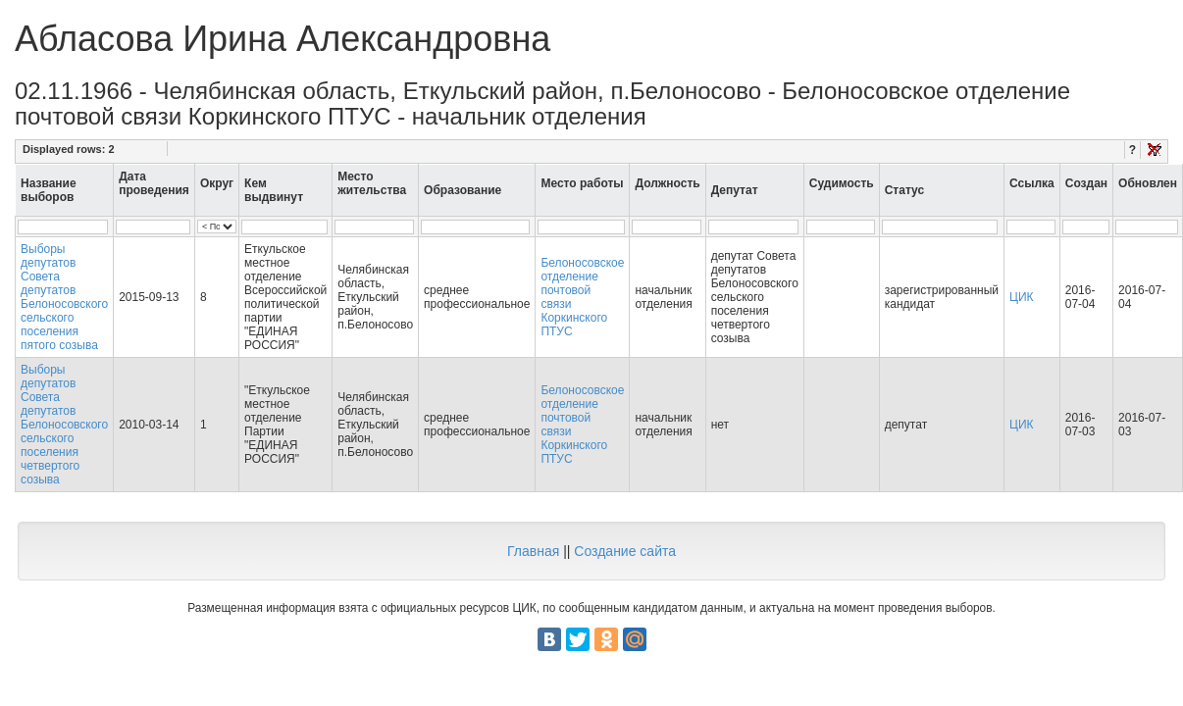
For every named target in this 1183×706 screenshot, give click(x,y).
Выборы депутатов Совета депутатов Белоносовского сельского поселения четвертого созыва (64, 424)
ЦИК (1021, 297)
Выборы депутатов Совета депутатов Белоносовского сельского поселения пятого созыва (64, 297)
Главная (533, 551)
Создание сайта (625, 551)
